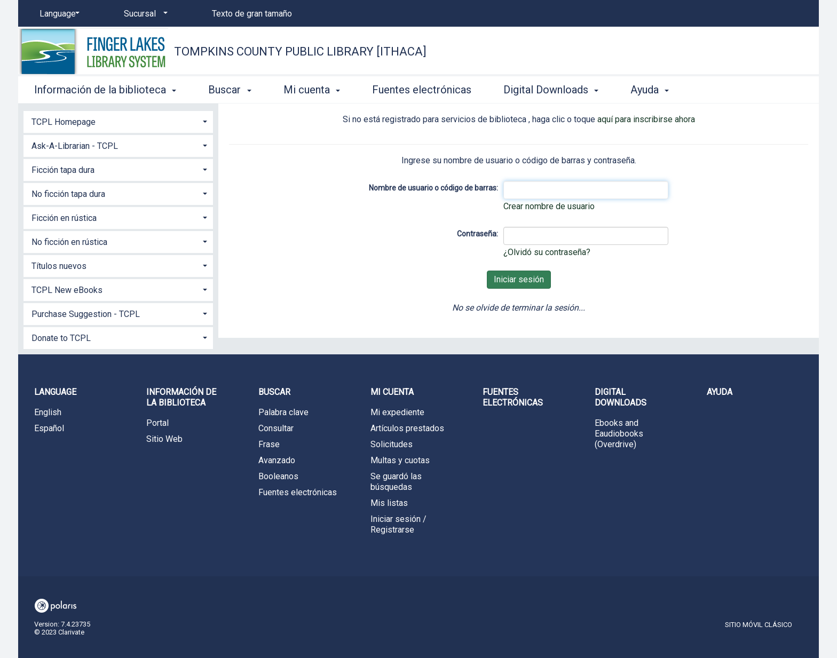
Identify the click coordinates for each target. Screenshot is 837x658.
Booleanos (278, 476)
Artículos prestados (407, 428)
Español (49, 428)
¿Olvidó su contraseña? (546, 252)
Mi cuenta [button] (311, 89)
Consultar (276, 428)
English (47, 412)
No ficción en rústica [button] (69, 242)
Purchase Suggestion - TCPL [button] (85, 314)
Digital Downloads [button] (550, 89)
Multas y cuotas (400, 460)
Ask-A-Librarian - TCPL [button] (74, 146)
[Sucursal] (144, 14)
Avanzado (276, 460)
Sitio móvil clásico (758, 625)
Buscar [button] (229, 89)
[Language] (57, 14)
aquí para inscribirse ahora (646, 119)
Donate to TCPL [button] (61, 338)
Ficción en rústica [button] (64, 218)
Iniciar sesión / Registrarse (398, 524)
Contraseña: (477, 233)
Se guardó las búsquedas (396, 481)
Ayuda (719, 392)
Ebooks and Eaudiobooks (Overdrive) (619, 433)
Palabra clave (283, 412)
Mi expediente (397, 412)
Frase (269, 444)
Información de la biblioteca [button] (105, 89)
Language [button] (55, 392)
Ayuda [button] (649, 89)
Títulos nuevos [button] (58, 266)
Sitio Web (164, 439)
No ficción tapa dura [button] (68, 194)
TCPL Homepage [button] (63, 122)
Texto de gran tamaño (252, 14)
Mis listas (389, 503)
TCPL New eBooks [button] (66, 290)
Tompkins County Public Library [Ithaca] (300, 51)
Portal (157, 423)
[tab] (118, 121)
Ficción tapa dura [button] (62, 170)
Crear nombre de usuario (549, 206)
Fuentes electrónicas (421, 89)
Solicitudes (391, 444)
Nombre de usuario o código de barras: (433, 188)
